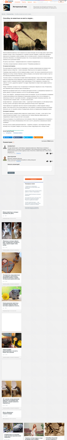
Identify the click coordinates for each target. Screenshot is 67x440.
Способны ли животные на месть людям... (23, 14)
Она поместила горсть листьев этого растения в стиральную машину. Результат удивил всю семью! (33, 198)
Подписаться (33, 179)
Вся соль (3, 14)
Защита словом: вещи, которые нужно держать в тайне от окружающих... (33, 191)
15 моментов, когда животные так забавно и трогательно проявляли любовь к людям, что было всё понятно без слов (11, 277)
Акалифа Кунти (11, 146)
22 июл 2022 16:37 (11, 161)
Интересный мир (20, 7)
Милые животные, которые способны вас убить (10, 212)
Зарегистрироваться (54, 1)
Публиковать (11, 172)
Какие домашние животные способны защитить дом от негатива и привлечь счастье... (11, 304)
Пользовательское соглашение (31, 207)
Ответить (18, 153)
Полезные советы (17, 133)
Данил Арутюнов (12, 156)
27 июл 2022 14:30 (11, 153)
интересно (8, 133)
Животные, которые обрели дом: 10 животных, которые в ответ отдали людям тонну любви (11, 243)
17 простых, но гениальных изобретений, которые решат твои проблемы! (32, 187)
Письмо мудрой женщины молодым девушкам (33, 195)
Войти (61, 1)
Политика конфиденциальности (32, 208)
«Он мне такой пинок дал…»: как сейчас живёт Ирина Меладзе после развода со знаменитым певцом (32, 203)
